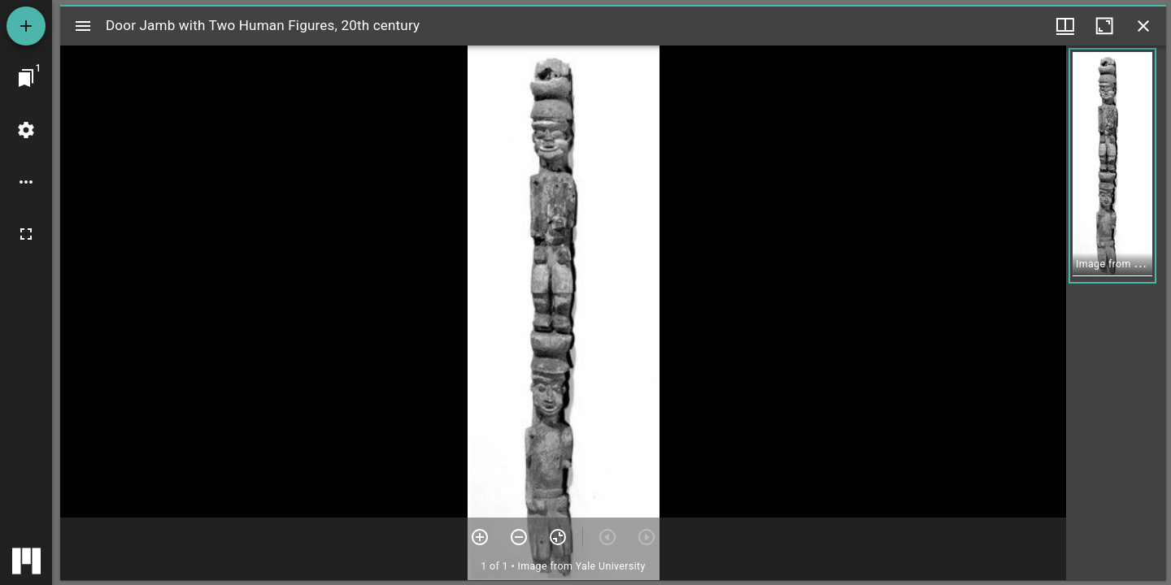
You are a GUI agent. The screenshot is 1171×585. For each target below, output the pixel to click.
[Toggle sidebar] (82, 26)
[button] (1112, 166)
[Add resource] (26, 26)
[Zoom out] (518, 537)
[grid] (1116, 313)
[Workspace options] (26, 182)
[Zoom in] (479, 537)
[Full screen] (26, 234)
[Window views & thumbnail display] (1065, 26)
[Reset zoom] (557, 537)
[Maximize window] (1104, 26)
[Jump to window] (26, 78)
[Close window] (1143, 26)
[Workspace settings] (26, 130)
